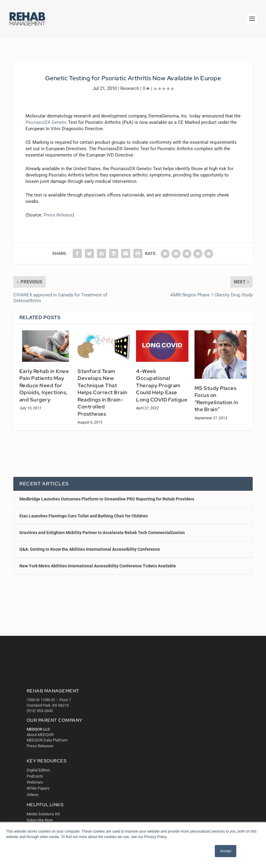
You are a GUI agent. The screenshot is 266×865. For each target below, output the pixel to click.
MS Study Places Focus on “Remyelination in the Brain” (216, 399)
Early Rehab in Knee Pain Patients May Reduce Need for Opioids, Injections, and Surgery (44, 385)
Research (129, 88)
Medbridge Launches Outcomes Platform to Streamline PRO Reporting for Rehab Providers (106, 499)
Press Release (58, 215)
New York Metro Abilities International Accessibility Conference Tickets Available (97, 565)
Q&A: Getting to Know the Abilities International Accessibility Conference (89, 549)
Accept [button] (225, 851)
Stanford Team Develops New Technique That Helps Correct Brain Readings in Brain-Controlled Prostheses (103, 392)
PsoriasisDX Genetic (46, 122)
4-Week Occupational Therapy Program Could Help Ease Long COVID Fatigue (161, 385)
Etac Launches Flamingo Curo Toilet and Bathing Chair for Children (83, 515)
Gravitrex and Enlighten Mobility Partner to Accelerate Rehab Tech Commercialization (102, 532)
